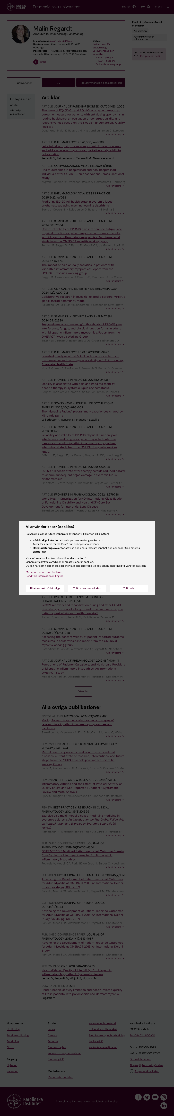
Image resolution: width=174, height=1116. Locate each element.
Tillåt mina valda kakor (87, 588)
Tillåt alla (129, 588)
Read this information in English (45, 576)
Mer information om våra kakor (44, 572)
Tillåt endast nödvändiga (45, 588)
